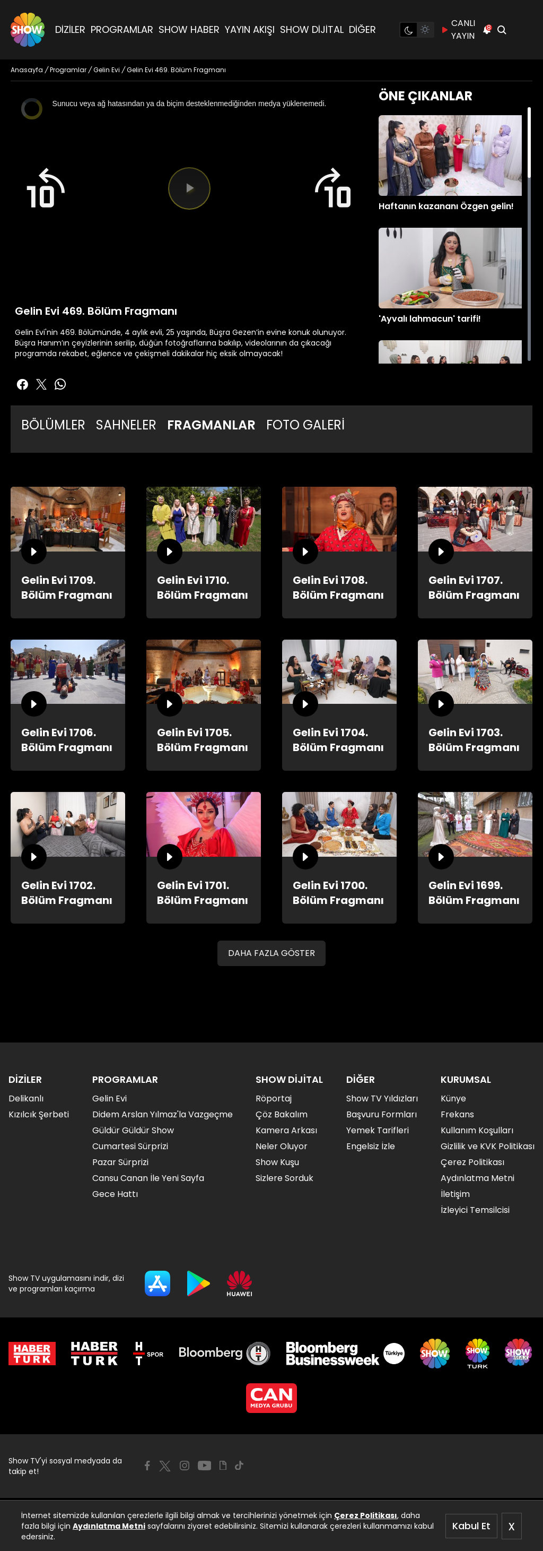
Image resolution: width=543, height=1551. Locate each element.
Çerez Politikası (365, 1515)
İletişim (455, 1194)
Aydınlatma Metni (109, 1526)
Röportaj (274, 1098)
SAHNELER (126, 425)
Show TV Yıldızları (382, 1098)
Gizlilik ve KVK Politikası (488, 1146)
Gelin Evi (109, 1098)
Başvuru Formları (381, 1114)
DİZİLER (70, 29)
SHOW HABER (189, 29)
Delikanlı (25, 1098)
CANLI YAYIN (458, 29)
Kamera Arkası (286, 1130)
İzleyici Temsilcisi (475, 1210)
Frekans (457, 1114)
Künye (453, 1098)
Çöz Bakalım (282, 1114)
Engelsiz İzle (370, 1146)
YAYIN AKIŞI (250, 29)
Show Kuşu (277, 1162)
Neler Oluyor (282, 1146)
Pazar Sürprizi (120, 1162)
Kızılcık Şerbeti (38, 1114)
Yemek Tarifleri (377, 1130)
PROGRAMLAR (122, 29)
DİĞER (362, 29)
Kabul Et (471, 1525)
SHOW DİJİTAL (312, 29)
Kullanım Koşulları (477, 1130)
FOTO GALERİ (305, 425)
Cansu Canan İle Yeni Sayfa (148, 1178)
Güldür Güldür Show (133, 1130)
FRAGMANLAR (211, 425)
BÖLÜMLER (53, 425)
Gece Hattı (115, 1194)
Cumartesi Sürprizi (130, 1146)
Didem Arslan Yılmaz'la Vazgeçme (162, 1114)
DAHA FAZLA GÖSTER (271, 953)
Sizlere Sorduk (284, 1178)
